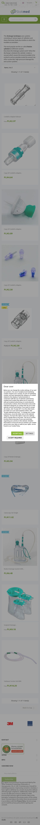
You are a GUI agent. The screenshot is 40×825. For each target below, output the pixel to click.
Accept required (15, 438)
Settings (29, 433)
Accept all (17, 433)
